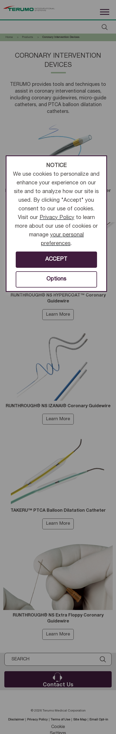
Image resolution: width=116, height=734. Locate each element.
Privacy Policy (57, 218)
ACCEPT (56, 259)
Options (56, 279)
